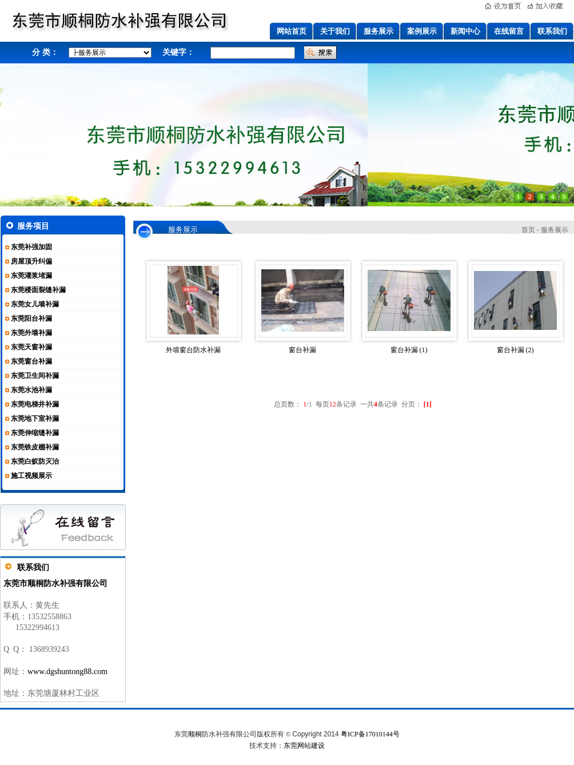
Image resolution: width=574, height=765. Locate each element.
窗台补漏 (302, 350)
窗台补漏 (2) (515, 350)
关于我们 (335, 31)
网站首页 (291, 31)
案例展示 (422, 31)
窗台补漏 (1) (409, 350)
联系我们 (552, 31)
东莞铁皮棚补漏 (35, 447)
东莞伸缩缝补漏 (35, 433)
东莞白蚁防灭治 (35, 461)
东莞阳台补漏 (31, 318)
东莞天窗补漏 (31, 347)
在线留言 (509, 31)
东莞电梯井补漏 (35, 404)
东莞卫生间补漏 (35, 376)
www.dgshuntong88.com (67, 671)
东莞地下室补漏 (35, 419)
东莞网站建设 (304, 746)
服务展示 (378, 31)
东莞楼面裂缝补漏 (38, 290)
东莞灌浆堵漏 (31, 276)
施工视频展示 (31, 476)
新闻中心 (465, 31)
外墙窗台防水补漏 (193, 350)
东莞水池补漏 (31, 390)
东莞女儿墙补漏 (35, 304)
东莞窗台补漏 (31, 361)
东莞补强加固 (31, 247)
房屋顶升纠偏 (31, 261)
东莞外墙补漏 (31, 333)
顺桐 (195, 734)
